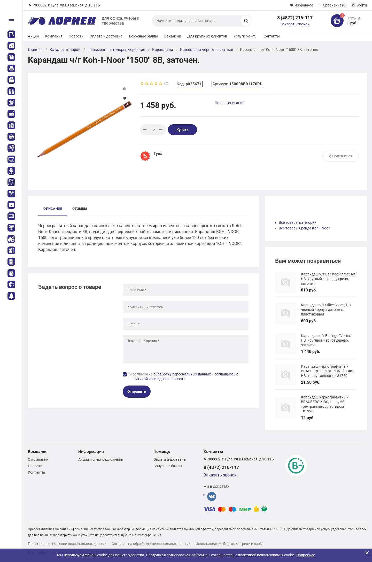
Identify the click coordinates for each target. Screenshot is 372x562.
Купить (182, 130)
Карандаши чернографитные (206, 49)
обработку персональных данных (182, 374)
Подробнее (305, 555)
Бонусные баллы (143, 36)
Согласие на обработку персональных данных (151, 544)
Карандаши (162, 49)
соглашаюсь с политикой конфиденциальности (183, 376)
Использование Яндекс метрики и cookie (230, 544)
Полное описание (229, 103)
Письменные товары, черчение (116, 49)
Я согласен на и (183, 376)
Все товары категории (297, 222)
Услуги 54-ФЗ (245, 36)
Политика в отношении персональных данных (67, 544)
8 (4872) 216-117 (295, 17)
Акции (33, 36)
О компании (38, 459)
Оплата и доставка (106, 36)
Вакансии (172, 36)
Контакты (271, 36)
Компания (54, 36)
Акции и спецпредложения (100, 459)
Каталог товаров (65, 49)
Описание (52, 209)
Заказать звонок (295, 24)
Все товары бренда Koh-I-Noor (304, 228)
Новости (76, 36)
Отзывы (79, 209)
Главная (35, 49)
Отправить (136, 391)
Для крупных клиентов (207, 36)
